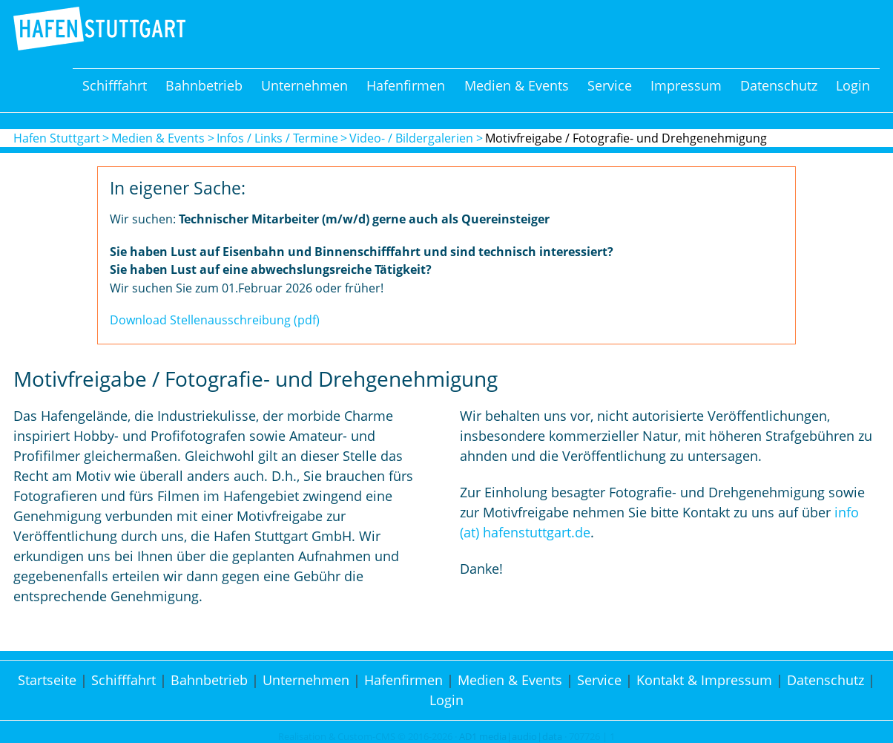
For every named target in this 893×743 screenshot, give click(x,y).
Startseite (47, 680)
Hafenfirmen (405, 85)
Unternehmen (304, 85)
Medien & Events (516, 85)
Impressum (686, 85)
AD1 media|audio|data (510, 736)
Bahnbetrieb (204, 85)
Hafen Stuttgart (56, 138)
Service (609, 85)
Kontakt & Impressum (704, 680)
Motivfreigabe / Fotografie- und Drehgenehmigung (626, 138)
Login (853, 85)
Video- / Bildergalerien (411, 138)
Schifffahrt (114, 85)
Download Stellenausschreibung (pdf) (215, 320)
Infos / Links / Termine (277, 138)
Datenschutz (778, 85)
